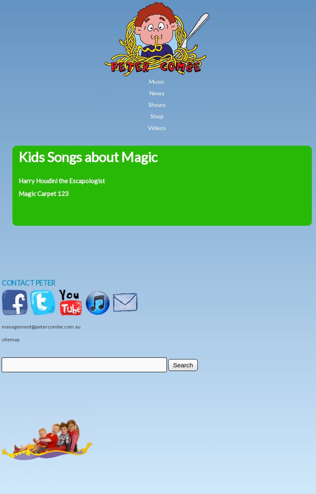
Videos (157, 127)
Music (156, 81)
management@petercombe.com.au (41, 327)
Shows (157, 104)
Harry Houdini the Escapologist (62, 180)
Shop (157, 116)
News (157, 93)
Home (181, 8)
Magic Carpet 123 (44, 193)
